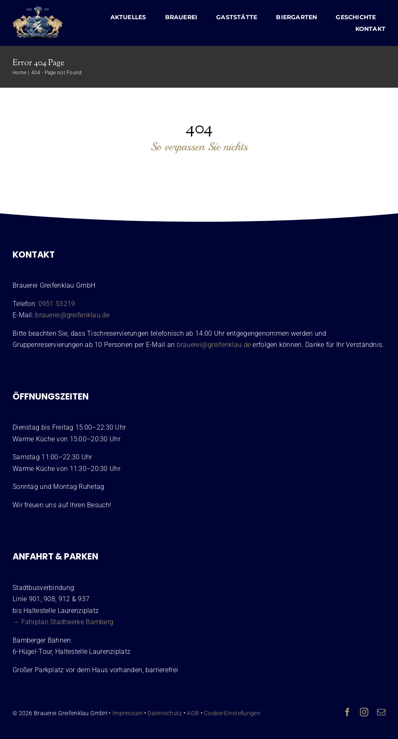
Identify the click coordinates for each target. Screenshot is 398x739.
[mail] (381, 712)
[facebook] (347, 712)
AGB (193, 713)
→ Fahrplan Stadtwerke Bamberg (63, 622)
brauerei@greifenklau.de (72, 315)
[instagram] (364, 712)
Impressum (127, 713)
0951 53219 (56, 304)
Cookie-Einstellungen (232, 713)
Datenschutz (165, 713)
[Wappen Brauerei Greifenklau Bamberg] (38, 10)
